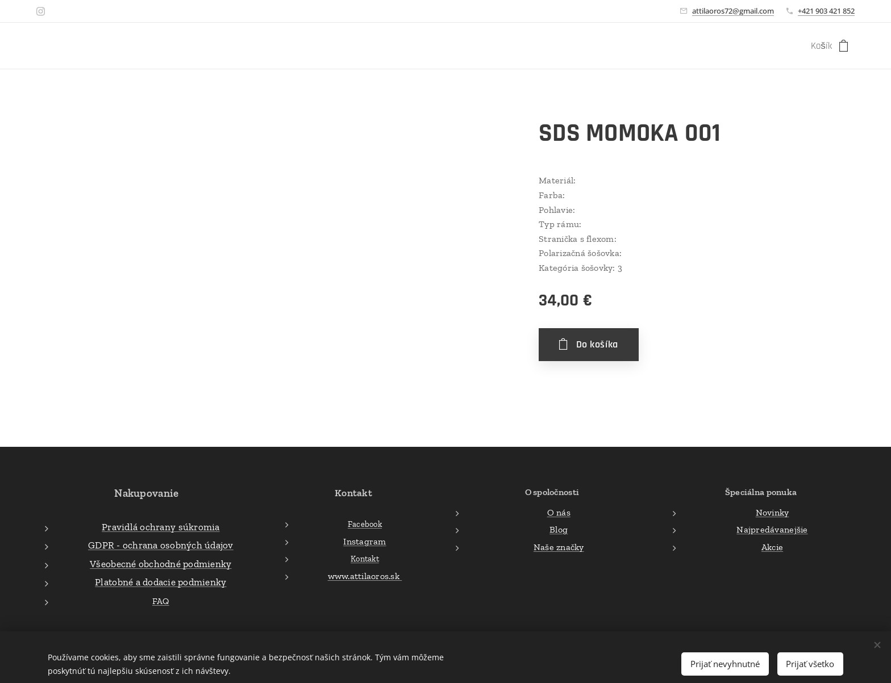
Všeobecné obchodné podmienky (160, 563)
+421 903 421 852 (826, 11)
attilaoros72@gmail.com (733, 11)
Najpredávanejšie (771, 529)
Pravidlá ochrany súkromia (160, 526)
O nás (558, 511)
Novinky (772, 511)
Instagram (364, 540)
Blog (558, 529)
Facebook (365, 524)
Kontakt (365, 559)
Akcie (772, 546)
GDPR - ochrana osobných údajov (161, 545)
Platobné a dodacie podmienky (160, 582)
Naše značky (558, 546)
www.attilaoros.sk (364, 576)
